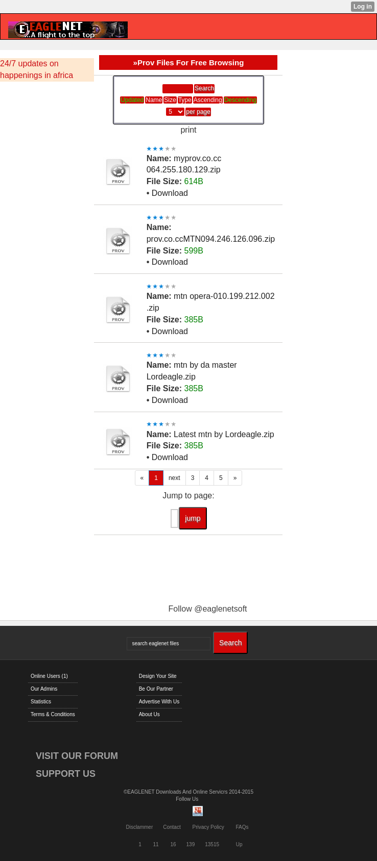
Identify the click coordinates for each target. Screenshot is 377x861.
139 (190, 844)
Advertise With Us (159, 701)
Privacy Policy (208, 827)
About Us (149, 714)
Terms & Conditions (53, 714)
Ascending (208, 100)
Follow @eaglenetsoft (207, 608)
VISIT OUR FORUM (77, 756)
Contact (171, 827)
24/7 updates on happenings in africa (36, 69)
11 (156, 844)
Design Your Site (158, 676)
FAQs (242, 827)
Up (239, 844)
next (174, 478)
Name (154, 100)
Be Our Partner (156, 689)
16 (173, 844)
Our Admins (44, 689)
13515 (212, 844)
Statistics (41, 701)
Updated (132, 100)
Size (170, 100)
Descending (240, 100)
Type (185, 100)
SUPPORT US (66, 774)
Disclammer (139, 827)
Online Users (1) (49, 676)
